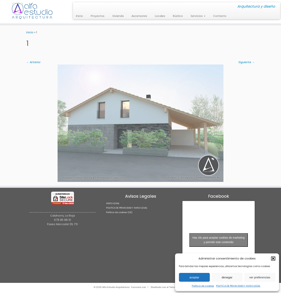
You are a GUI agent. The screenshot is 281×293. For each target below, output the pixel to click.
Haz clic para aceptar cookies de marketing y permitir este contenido (218, 240)
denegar (227, 277)
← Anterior (33, 62)
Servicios (198, 16)
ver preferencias (259, 277)
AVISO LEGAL (112, 203)
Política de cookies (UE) (119, 212)
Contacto (219, 16)
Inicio (79, 16)
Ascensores (139, 16)
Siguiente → (246, 62)
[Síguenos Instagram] (77, 7)
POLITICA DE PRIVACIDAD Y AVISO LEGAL (238, 286)
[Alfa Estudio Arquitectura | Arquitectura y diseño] (32, 11)
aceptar (194, 277)
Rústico (178, 16)
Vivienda (118, 16)
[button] (273, 258)
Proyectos (97, 16)
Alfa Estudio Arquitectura (116, 287)
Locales (160, 16)
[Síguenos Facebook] (79, 7)
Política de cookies (203, 286)
